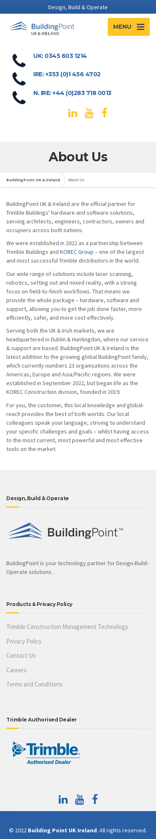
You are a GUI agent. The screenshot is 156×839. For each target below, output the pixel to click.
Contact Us (21, 655)
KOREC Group (77, 251)
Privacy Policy (24, 641)
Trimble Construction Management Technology (67, 627)
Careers (16, 670)
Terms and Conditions (34, 684)
